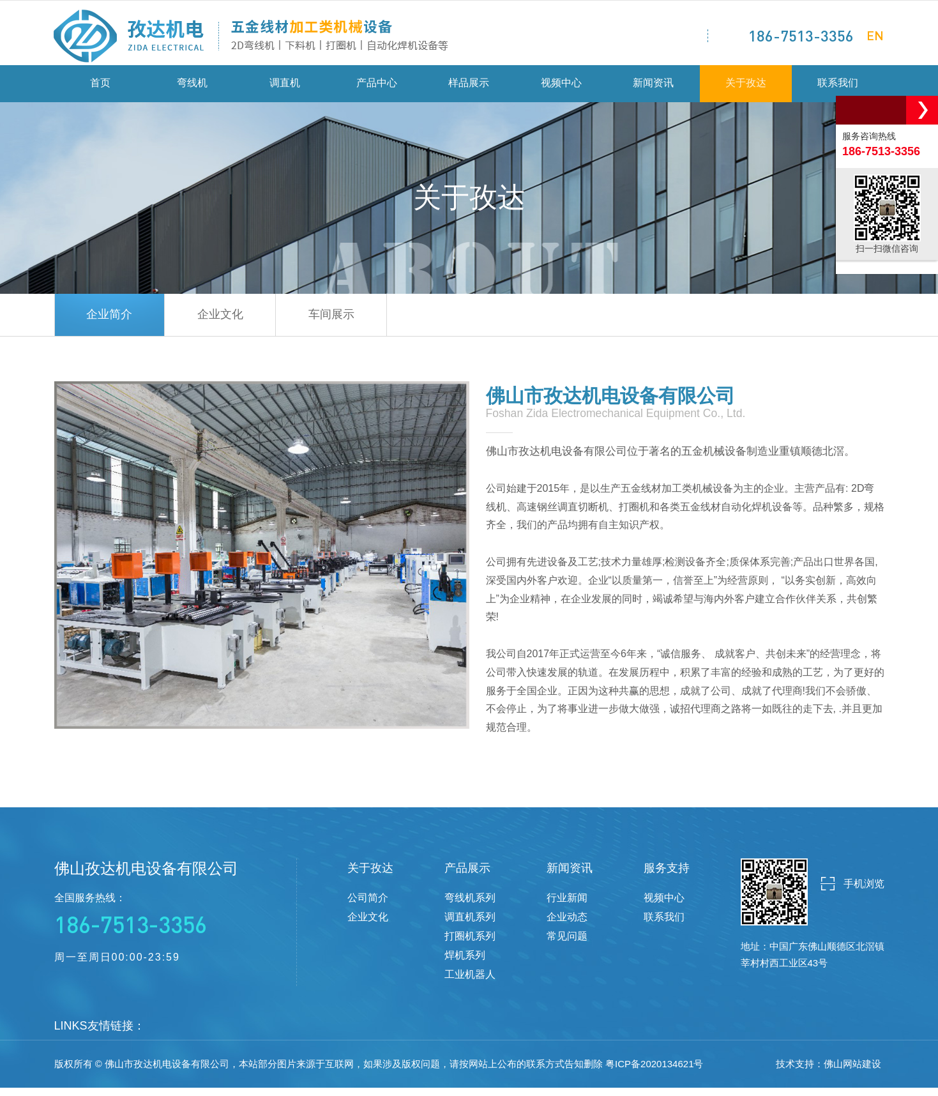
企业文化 (238, 322)
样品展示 (468, 89)
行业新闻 (567, 906)
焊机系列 (464, 963)
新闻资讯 (653, 89)
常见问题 (567, 944)
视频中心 (561, 89)
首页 (100, 89)
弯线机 (192, 89)
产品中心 (376, 89)
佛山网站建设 (852, 1072)
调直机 (284, 89)
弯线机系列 (469, 906)
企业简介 (116, 322)
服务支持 (667, 876)
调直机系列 (469, 925)
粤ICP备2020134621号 (654, 1072)
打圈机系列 (469, 944)
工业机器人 (469, 982)
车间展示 (361, 322)
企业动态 (567, 925)
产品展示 (467, 876)
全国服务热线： (146, 924)
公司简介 (367, 906)
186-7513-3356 (801, 35)
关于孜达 (745, 89)
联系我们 (837, 89)
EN (875, 35)
